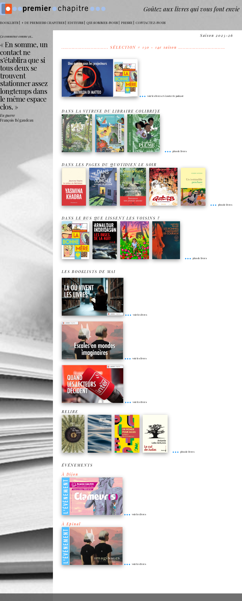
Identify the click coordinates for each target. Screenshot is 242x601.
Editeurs (75, 22)
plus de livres (175, 151)
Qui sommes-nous (102, 22)
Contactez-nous (151, 22)
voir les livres (136, 314)
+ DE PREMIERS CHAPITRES (43, 22)
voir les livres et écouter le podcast (161, 95)
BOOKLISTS (9, 22)
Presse (127, 22)
